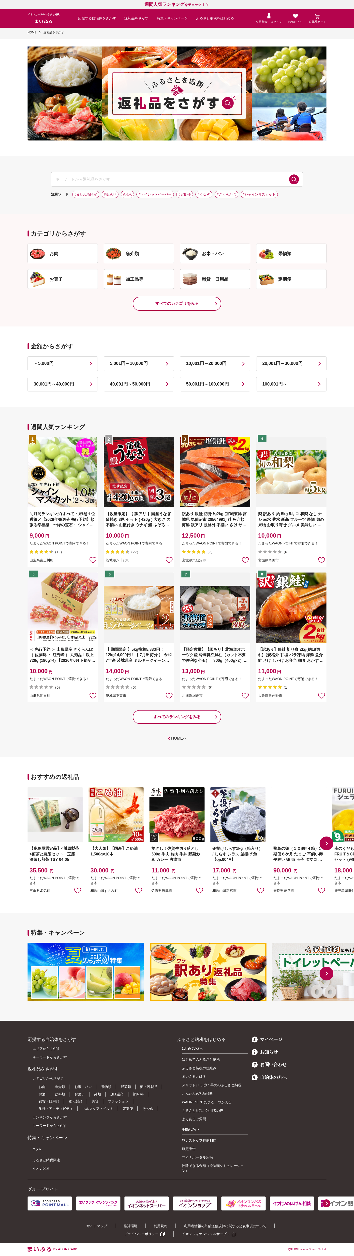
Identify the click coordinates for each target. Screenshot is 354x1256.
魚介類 (60, 1087)
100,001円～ (274, 384)
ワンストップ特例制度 (199, 1140)
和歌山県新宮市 (224, 891)
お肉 (42, 1087)
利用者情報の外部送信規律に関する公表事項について (225, 1226)
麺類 (97, 1094)
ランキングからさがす (49, 1117)
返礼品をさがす (136, 18)
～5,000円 (44, 363)
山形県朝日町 (40, 696)
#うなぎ (204, 194)
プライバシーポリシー (141, 1234)
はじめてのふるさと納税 (201, 1059)
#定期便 (184, 194)
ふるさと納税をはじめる (215, 18)
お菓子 (79, 1094)
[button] (326, 843)
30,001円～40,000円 (54, 384)
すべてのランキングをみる (177, 717)
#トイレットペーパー (155, 194)
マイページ (267, 1039)
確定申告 (189, 1149)
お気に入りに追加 (77, 890)
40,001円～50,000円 (130, 384)
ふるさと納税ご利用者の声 (202, 1111)
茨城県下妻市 (116, 696)
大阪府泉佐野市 (270, 696)
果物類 (106, 1087)
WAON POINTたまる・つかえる (207, 1102)
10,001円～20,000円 (206, 363)
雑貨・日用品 (49, 1101)
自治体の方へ (269, 1077)
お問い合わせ (269, 1064)
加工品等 (117, 1094)
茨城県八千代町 (118, 560)
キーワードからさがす (49, 1057)
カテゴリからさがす (47, 1078)
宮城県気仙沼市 (194, 560)
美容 (95, 1101)
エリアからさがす (46, 1049)
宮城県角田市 (268, 560)
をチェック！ (175, 5)
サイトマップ (97, 1226)
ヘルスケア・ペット (97, 1109)
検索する (294, 179)
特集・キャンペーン (172, 18)
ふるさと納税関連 (46, 1160)
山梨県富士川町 (42, 560)
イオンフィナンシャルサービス (206, 1234)
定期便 (128, 1109)
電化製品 (75, 1101)
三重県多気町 (40, 891)
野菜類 (126, 1087)
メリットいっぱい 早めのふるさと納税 (211, 1085)
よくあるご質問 (194, 1119)
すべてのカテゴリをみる (177, 303)
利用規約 (160, 1226)
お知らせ (265, 1052)
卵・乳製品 (148, 1087)
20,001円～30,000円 (282, 363)
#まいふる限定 (85, 194)
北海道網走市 (192, 696)
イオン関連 (41, 1168)
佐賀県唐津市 (161, 891)
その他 (147, 1109)
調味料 (138, 1094)
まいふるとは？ (194, 1076)
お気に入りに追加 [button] (93, 559)
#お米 (127, 194)
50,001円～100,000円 (207, 384)
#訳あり (110, 194)
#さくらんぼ (226, 194)
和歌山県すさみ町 (104, 891)
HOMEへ (179, 738)
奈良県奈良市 (283, 891)
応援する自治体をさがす (97, 18)
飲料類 (60, 1094)
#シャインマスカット (259, 194)
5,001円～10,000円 (129, 363)
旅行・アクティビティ (56, 1109)
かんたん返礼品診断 (197, 1093)
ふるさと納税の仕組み (199, 1068)
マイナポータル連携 (197, 1157)
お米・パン (83, 1087)
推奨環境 (130, 1226)
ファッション (118, 1101)
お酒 (42, 1094)
